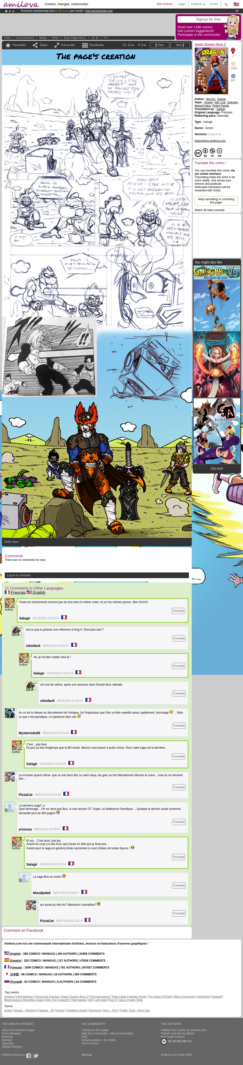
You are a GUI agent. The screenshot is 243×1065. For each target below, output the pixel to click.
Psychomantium (100, 996)
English (36, 592)
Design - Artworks (25, 1010)
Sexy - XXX (110, 1010)
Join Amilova (165, 4)
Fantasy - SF (46, 1010)
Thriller (124, 1010)
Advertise (8, 1043)
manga (43, 38)
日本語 (11, 974)
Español (12, 960)
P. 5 (106, 38)
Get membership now (98, 11)
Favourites (19, 45)
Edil (90, 1000)
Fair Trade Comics (172, 1036)
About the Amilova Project (18, 1030)
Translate (178, 611)
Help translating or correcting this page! (216, 201)
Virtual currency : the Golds (98, 1040)
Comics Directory (25, 38)
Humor (60, 1010)
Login (181, 4)
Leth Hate (101, 1000)
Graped (216, 996)
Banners (7, 1040)
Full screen (68, 45)
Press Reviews (11, 1033)
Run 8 (112, 1000)
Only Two (51, 1000)
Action (55, 38)
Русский (13, 981)
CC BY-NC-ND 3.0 (176, 1041)
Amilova (9, 996)
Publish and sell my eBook (177, 1033)
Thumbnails (96, 45)
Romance (95, 1010)
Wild (139, 1000)
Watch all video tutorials (209, 210)
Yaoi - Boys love (140, 1010)
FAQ (84, 1036)
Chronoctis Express (47, 996)
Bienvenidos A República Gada (23, 1000)
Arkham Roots (137, 996)
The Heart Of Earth (160, 996)
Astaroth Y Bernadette (73, 1000)
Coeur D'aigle (127, 1000)
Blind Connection (185, 996)
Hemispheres (24, 996)
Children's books (76, 1010)
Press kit (7, 1036)
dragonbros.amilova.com (210, 141)
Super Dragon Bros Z (75, 38)
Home (7, 38)
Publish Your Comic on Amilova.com (183, 1030)
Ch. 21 (95, 38)
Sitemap (86, 1054)
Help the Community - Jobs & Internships (107, 1033)
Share (43, 45)
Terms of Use (89, 1043)
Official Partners (12, 1046)
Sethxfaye (203, 996)
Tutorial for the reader (95, 1030)
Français (15, 592)
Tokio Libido (119, 996)
